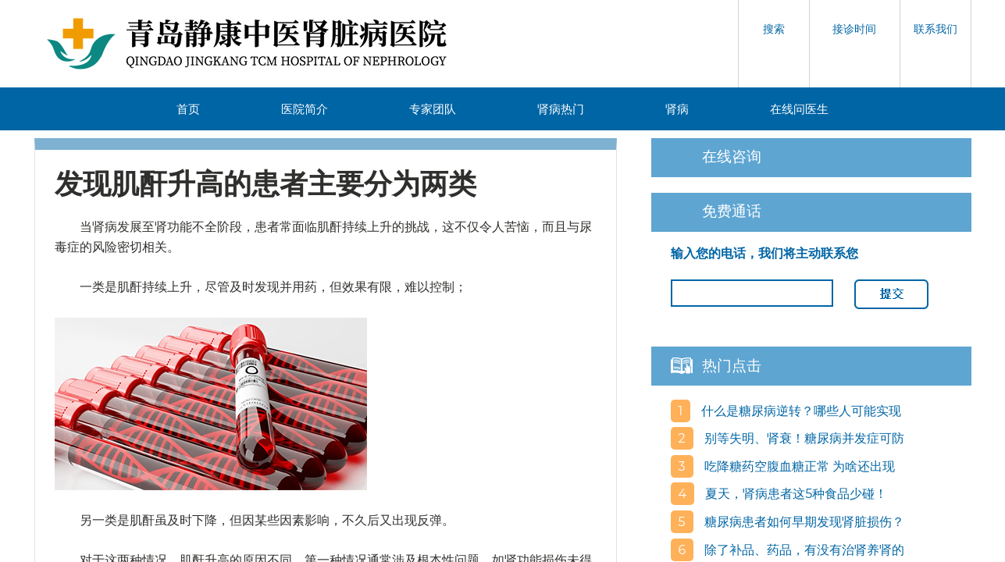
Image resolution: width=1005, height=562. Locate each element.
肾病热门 (560, 108)
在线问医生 (799, 108)
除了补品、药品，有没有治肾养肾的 (802, 549)
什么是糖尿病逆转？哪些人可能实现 (799, 411)
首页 (188, 108)
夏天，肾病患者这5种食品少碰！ (794, 493)
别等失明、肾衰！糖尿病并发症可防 (802, 438)
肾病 (677, 108)
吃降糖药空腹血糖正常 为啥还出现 (798, 466)
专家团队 (432, 108)
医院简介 (304, 108)
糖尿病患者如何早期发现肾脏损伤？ (802, 521)
